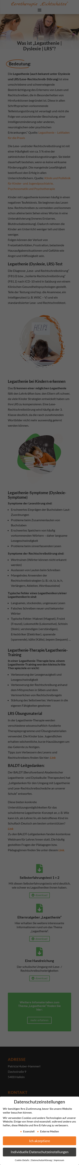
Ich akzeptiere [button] (39, 1141)
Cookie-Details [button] (22, 1160)
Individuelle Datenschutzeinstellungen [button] (39, 1152)
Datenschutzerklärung (41, 1160)
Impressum (59, 1160)
